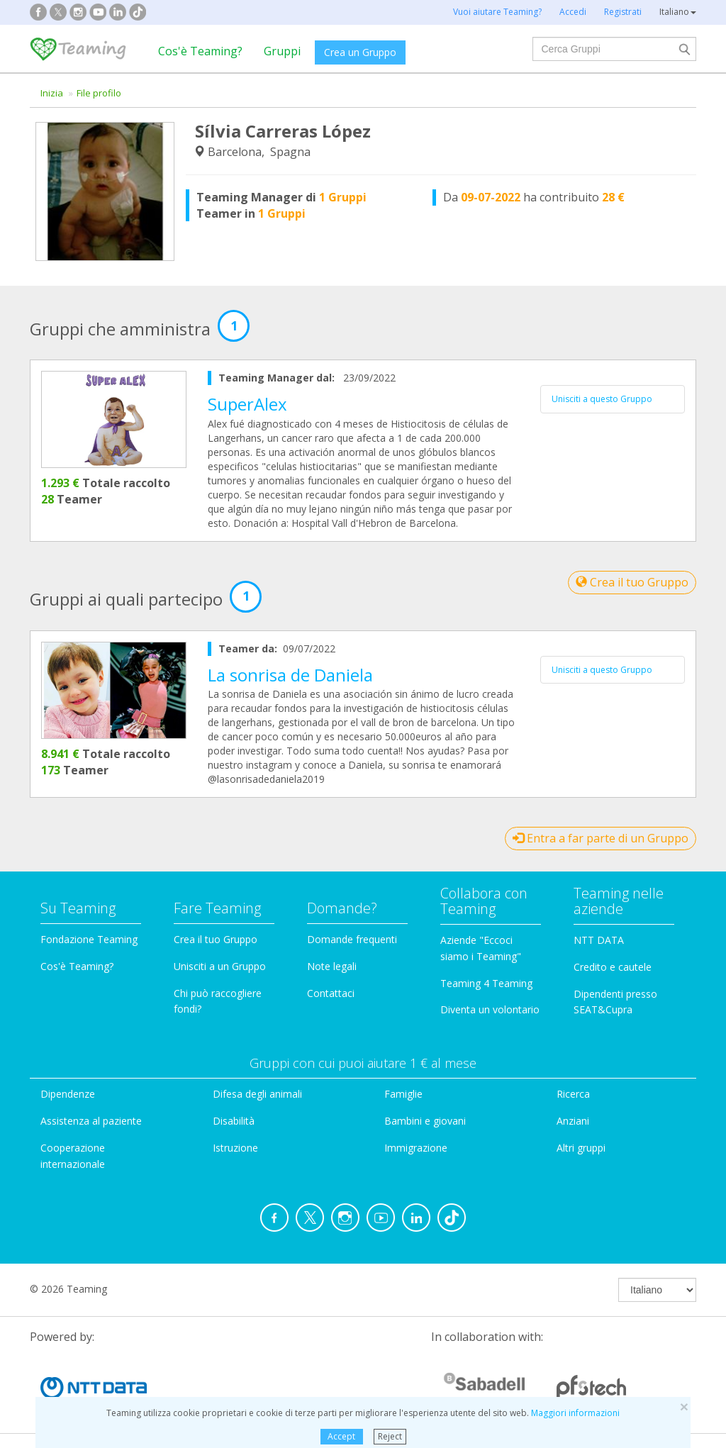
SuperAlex (247, 404)
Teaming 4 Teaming (486, 983)
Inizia (51, 93)
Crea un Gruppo (360, 52)
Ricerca (573, 1094)
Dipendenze (67, 1094)
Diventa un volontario (490, 1009)
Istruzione (235, 1147)
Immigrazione (415, 1147)
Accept (341, 1436)
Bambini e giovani (425, 1120)
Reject (390, 1436)
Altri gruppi (581, 1147)
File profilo (99, 93)
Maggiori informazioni (575, 1413)
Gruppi (282, 51)
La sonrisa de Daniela (290, 674)
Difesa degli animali (257, 1094)
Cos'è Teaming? (200, 51)
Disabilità (234, 1120)
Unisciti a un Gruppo (220, 966)
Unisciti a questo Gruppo (602, 399)
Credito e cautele (613, 967)
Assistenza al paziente (91, 1120)
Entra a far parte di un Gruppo (600, 838)
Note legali (332, 966)
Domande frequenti (352, 939)
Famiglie (403, 1094)
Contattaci (330, 993)
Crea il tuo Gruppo (632, 582)
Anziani (573, 1120)
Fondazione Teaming (89, 939)
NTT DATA (599, 940)
